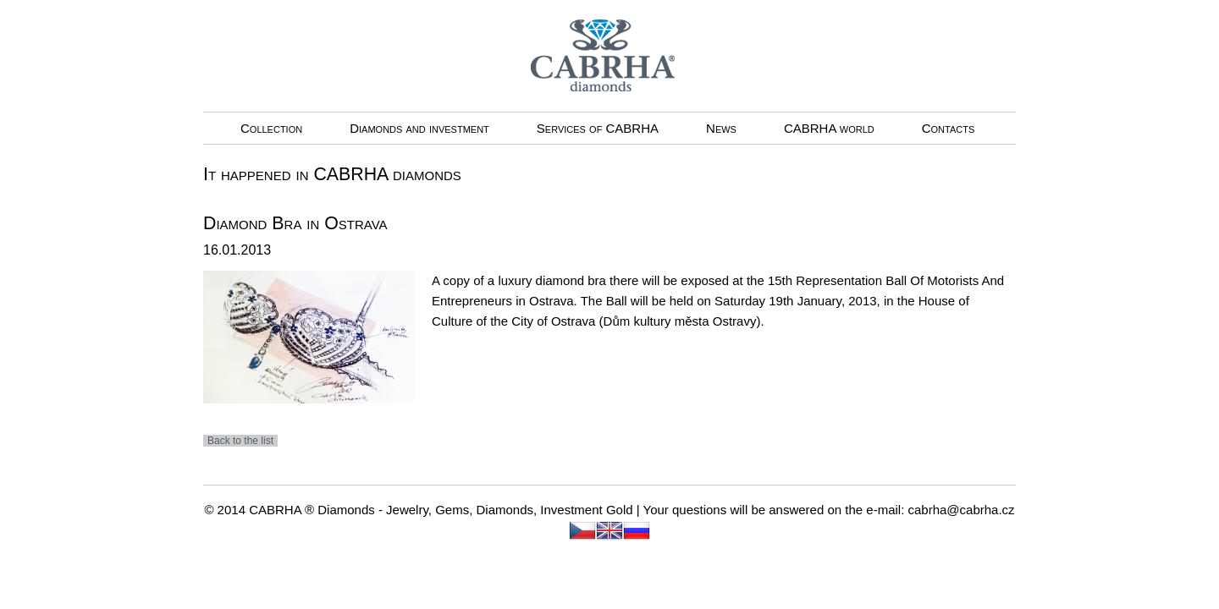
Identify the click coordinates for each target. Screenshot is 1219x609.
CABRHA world (829, 128)
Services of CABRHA (598, 128)
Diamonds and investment (419, 128)
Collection (271, 128)
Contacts (948, 128)
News (721, 128)
